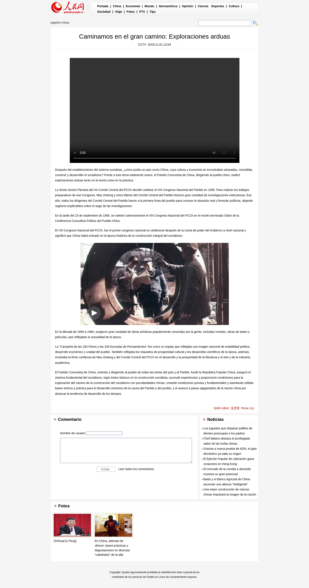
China (117, 6)
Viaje (118, 11)
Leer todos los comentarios (136, 468)
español (55, 22)
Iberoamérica (168, 6)
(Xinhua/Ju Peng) (65, 541)
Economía (133, 6)
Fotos (131, 11)
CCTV (142, 44)
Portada (102, 6)
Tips (153, 11)
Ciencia (203, 6)
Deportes (217, 6)
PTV (142, 11)
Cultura (234, 6)
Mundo (149, 6)
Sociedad (103, 11)
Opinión (187, 6)
